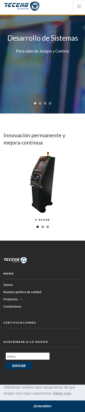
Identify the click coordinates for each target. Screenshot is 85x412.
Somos (8, 285)
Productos (12, 299)
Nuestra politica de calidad (22, 292)
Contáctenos (12, 306)
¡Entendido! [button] (43, 406)
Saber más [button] (62, 393)
